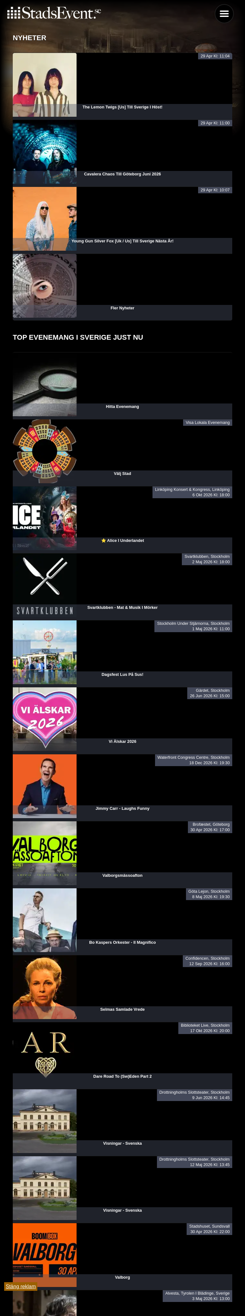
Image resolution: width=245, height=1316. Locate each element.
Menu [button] (224, 13)
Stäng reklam (21, 1286)
